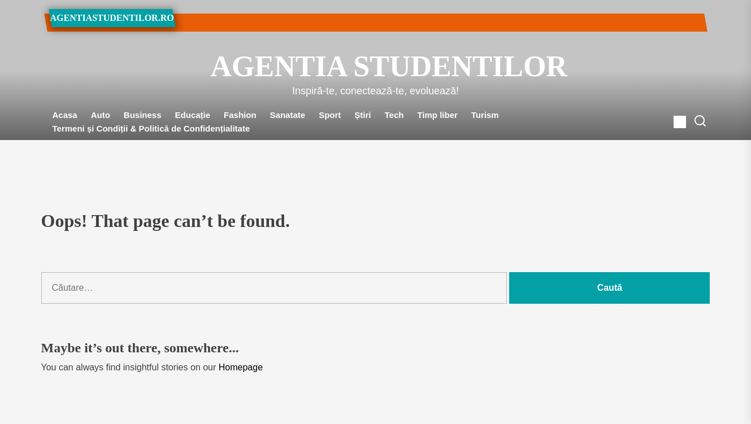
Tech (394, 115)
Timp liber (437, 115)
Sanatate (288, 115)
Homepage (241, 367)
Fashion (240, 115)
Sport (330, 115)
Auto (100, 115)
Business (143, 115)
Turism (485, 115)
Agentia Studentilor (376, 66)
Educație (193, 115)
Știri (362, 115)
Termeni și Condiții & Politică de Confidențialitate (151, 128)
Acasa (65, 115)
